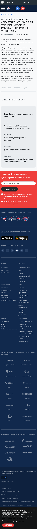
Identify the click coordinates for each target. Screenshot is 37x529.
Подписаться (9, 189)
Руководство (23, 293)
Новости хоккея (21, 34)
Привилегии (22, 324)
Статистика (22, 281)
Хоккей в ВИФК (23, 341)
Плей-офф (4, 297)
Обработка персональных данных (10, 495)
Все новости (7, 14)
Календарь (4, 288)
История (21, 288)
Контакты (21, 312)
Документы (22, 315)
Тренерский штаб (24, 276)
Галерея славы (23, 295)
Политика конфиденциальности (10, 491)
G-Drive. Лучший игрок (26, 321)
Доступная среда (24, 336)
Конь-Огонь (22, 329)
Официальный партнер (27, 376)
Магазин (22, 264)
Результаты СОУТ (6, 488)
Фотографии (5, 321)
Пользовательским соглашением (15, 199)
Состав (21, 273)
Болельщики (24, 318)
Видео (3, 324)
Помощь (21, 339)
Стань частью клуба (25, 326)
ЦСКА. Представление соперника (17, 150)
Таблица (4, 293)
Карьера (21, 310)
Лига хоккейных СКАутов (26, 334)
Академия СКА (24, 267)
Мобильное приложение (9, 329)
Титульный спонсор (9, 364)
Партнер (9, 387)
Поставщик (27, 420)
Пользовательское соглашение (9, 498)
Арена (20, 305)
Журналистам (23, 307)
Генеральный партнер (27, 364)
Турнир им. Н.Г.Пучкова (8, 300)
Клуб (20, 284)
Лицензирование (24, 302)
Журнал (3, 326)
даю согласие (9, 201)
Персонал (22, 278)
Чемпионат (5, 284)
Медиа (3, 318)
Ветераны (22, 297)
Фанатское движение (25, 331)
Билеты (4, 264)
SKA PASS (4, 267)
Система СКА (23, 290)
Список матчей (6, 290)
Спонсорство (23, 300)
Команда (22, 270)
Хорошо (8, 525)
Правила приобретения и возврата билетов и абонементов (17, 501)
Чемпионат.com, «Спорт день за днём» (14, 88)
